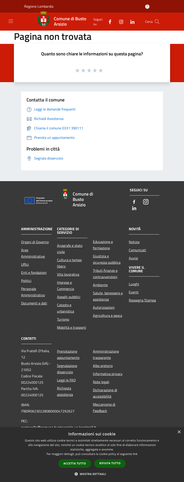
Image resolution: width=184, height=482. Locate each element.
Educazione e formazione (103, 245)
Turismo (63, 319)
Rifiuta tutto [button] (110, 463)
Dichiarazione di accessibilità (105, 393)
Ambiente (100, 285)
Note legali (101, 382)
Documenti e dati (34, 303)
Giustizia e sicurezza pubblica (106, 259)
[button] (92, 474)
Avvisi (133, 258)
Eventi (134, 292)
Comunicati (137, 250)
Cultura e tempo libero (69, 263)
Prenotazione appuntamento (68, 354)
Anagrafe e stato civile (69, 249)
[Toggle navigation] (10, 21)
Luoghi (134, 284)
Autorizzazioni (104, 307)
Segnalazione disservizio (67, 369)
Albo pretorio (103, 365)
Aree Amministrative (33, 253)
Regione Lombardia (38, 6)
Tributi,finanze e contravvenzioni (105, 273)
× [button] (179, 432)
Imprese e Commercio (65, 285)
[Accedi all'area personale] (147, 6)
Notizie (134, 242)
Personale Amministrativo (33, 292)
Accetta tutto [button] (75, 463)
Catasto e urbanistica (65, 308)
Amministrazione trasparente (106, 354)
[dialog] (92, 454)
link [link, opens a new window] (135, 454)
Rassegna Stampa (142, 300)
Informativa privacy (108, 373)
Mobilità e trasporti (71, 327)
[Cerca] (157, 21)
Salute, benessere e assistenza (108, 296)
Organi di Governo (35, 242)
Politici (26, 280)
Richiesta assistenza (65, 391)
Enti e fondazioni (34, 272)
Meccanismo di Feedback (104, 407)
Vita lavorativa (68, 274)
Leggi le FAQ (66, 380)
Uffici (25, 264)
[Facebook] (108, 21)
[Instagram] (119, 21)
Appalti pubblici (68, 297)
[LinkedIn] (130, 21)
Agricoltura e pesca (107, 315)
